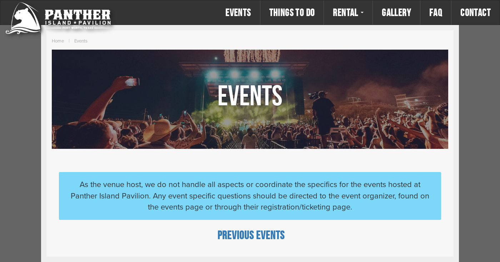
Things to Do (292, 12)
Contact (475, 12)
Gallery (396, 12)
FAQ (435, 12)
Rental (348, 12)
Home (58, 41)
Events (238, 12)
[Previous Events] (251, 235)
